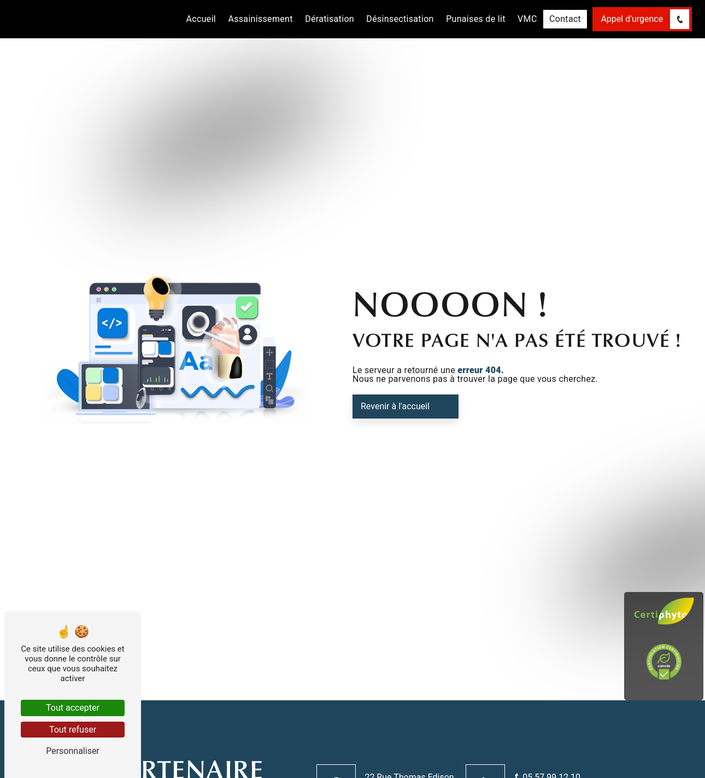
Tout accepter (72, 707)
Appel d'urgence (645, 18)
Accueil (201, 19)
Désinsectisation (399, 19)
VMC (527, 19)
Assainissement (260, 19)
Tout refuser (72, 729)
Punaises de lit (476, 19)
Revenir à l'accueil (395, 406)
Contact (565, 19)
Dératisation (329, 19)
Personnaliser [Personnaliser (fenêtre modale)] (72, 751)
